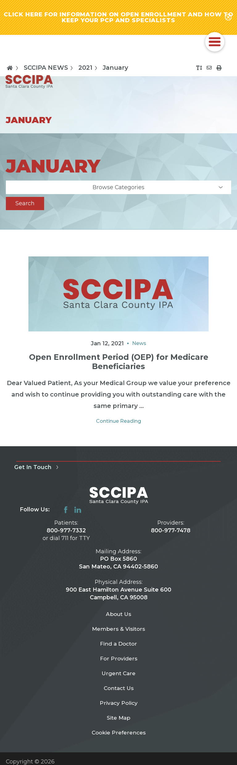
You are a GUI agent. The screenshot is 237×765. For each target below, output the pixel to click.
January (115, 68)
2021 (89, 68)
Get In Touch (37, 467)
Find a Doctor (118, 645)
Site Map (118, 722)
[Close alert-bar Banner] (228, 17)
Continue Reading (118, 422)
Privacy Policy (118, 707)
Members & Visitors (119, 630)
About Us (119, 615)
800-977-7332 (66, 530)
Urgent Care (118, 676)
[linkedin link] (77, 510)
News (139, 344)
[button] (214, 42)
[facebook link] (65, 510)
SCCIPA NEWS (49, 68)
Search (25, 204)
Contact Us (118, 691)
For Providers (118, 661)
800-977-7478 (170, 530)
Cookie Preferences (118, 737)
